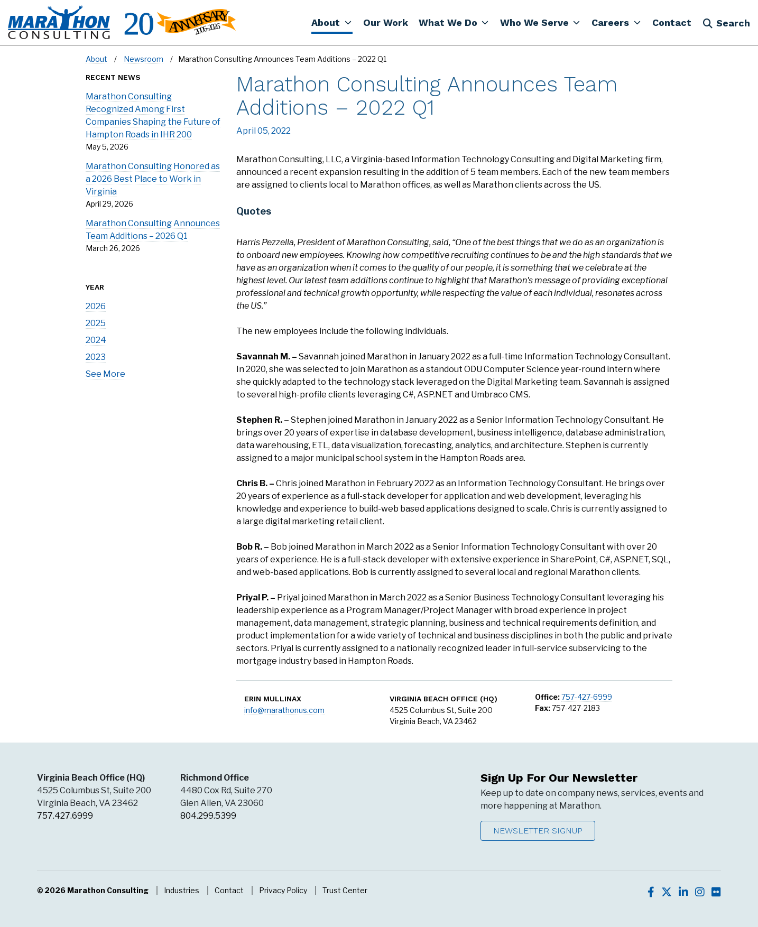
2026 (96, 306)
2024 (96, 340)
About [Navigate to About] (96, 58)
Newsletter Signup (538, 831)
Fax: (542, 707)
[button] (331, 22)
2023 (96, 357)
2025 (96, 323)
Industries (181, 890)
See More (105, 374)
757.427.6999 (65, 816)
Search (726, 23)
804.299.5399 (208, 816)
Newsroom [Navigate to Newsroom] (143, 58)
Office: (547, 696)
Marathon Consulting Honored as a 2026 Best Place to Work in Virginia (153, 179)
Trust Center (344, 890)
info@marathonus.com (284, 710)
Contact (229, 890)
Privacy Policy (283, 890)
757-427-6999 (586, 696)
